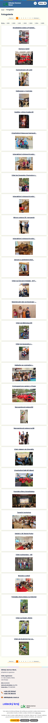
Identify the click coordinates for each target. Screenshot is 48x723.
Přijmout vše (15, 720)
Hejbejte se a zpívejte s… (24, 365)
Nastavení (34, 720)
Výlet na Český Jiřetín (24, 618)
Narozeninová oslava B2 (24, 407)
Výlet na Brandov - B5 (24, 555)
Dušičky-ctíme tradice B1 (24, 112)
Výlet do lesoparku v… (24, 344)
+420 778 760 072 (10, 693)
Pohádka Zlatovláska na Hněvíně (24, 597)
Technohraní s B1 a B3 (24, 70)
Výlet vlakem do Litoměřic (24, 449)
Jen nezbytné (24, 720)
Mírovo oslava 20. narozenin (24, 217)
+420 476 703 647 (10, 691)
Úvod (2, 10)
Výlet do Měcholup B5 (24, 323)
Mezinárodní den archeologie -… (24, 302)
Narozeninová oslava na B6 (24, 428)
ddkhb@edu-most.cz (11, 697)
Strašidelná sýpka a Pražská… (24, 28)
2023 (31, 23)
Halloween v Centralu (24, 91)
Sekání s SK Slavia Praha (24, 534)
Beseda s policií (24, 576)
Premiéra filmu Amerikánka (24, 491)
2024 (36, 23)
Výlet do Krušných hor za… (24, 639)
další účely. (38, 713)
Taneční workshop (24, 512)
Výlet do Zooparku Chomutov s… (24, 175)
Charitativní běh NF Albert (24, 470)
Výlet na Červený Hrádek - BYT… (24, 281)
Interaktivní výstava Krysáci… (24, 154)
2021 (19, 23)
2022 (25, 23)
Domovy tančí (24, 49)
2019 (8, 23)
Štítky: (3, 23)
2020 (13, 23)
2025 (42, 23)
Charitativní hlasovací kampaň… (24, 133)
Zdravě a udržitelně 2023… (24, 260)
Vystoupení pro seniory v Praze (24, 386)
